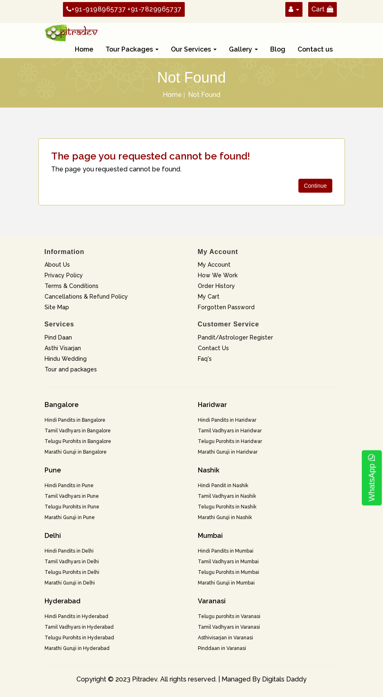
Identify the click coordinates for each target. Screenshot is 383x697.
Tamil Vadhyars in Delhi (72, 561)
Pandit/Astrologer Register (235, 337)
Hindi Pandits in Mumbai (225, 551)
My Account (214, 264)
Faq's (205, 358)
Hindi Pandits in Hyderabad (76, 616)
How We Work (217, 275)
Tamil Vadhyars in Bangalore (78, 431)
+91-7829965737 (154, 9)
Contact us (315, 49)
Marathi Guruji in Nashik (225, 517)
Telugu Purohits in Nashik (227, 507)
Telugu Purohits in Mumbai (228, 572)
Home (84, 49)
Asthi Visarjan (63, 348)
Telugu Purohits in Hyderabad (79, 638)
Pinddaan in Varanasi (222, 648)
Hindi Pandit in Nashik (223, 485)
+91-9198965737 (96, 9)
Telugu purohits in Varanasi (229, 616)
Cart (322, 9)
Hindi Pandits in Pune (69, 485)
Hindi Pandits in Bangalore (75, 420)
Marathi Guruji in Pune (70, 517)
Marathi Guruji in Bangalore (76, 452)
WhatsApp (371, 477)
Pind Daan (58, 337)
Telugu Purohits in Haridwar (230, 441)
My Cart (208, 296)
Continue (315, 185)
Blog (277, 49)
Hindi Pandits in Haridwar (227, 420)
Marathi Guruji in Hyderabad (77, 648)
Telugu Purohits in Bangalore (78, 441)
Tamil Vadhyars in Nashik (227, 496)
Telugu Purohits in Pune (72, 507)
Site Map (57, 307)
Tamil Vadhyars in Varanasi (229, 627)
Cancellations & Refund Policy (86, 296)
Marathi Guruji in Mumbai (226, 583)
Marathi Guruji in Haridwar (228, 452)
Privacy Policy (64, 275)
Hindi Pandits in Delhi (69, 551)
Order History (216, 286)
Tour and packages (71, 369)
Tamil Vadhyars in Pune (72, 496)
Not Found (204, 95)
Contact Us (213, 348)
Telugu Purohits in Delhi (72, 572)
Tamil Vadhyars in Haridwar (230, 431)
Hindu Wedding (66, 358)
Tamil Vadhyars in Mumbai (228, 561)
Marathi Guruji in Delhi (70, 583)
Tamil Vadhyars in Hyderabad (79, 627)
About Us (57, 264)
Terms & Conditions (72, 286)
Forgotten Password (226, 307)
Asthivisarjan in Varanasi (225, 638)
